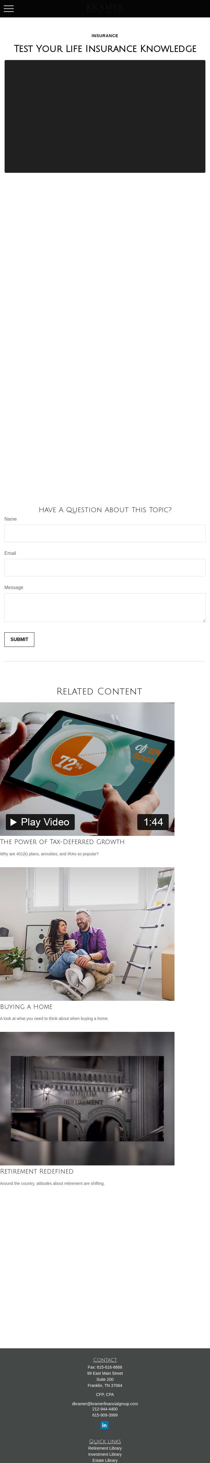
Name (10, 519)
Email (10, 553)
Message (13, 587)
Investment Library (105, 1454)
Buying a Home (26, 1006)
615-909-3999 (105, 1415)
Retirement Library (105, 1448)
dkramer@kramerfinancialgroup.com (105, 1403)
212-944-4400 (105, 1409)
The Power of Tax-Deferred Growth (62, 841)
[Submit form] (19, 639)
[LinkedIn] (104, 1425)
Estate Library (105, 1460)
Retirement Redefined (37, 1171)
